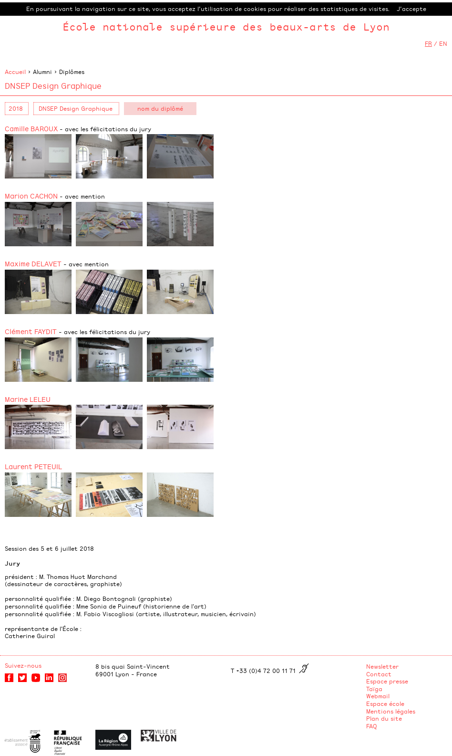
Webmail (378, 696)
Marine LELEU (28, 399)
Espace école (385, 703)
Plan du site (384, 718)
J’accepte (411, 8)
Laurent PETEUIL (33, 466)
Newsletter (382, 666)
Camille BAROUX (78, 128)
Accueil (15, 71)
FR (428, 43)
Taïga (374, 688)
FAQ (371, 726)
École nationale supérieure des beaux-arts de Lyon (226, 26)
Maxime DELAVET (57, 263)
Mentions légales (390, 711)
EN (443, 43)
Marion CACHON (55, 195)
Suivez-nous (23, 665)
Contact (378, 674)
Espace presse (387, 681)
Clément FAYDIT (77, 331)
